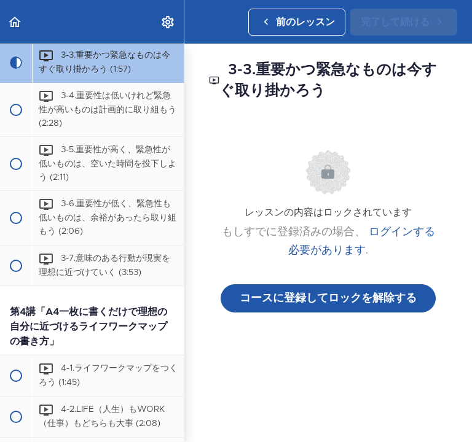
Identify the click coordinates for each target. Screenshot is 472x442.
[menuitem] (168, 22)
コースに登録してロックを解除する (328, 298)
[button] (15, 22)
